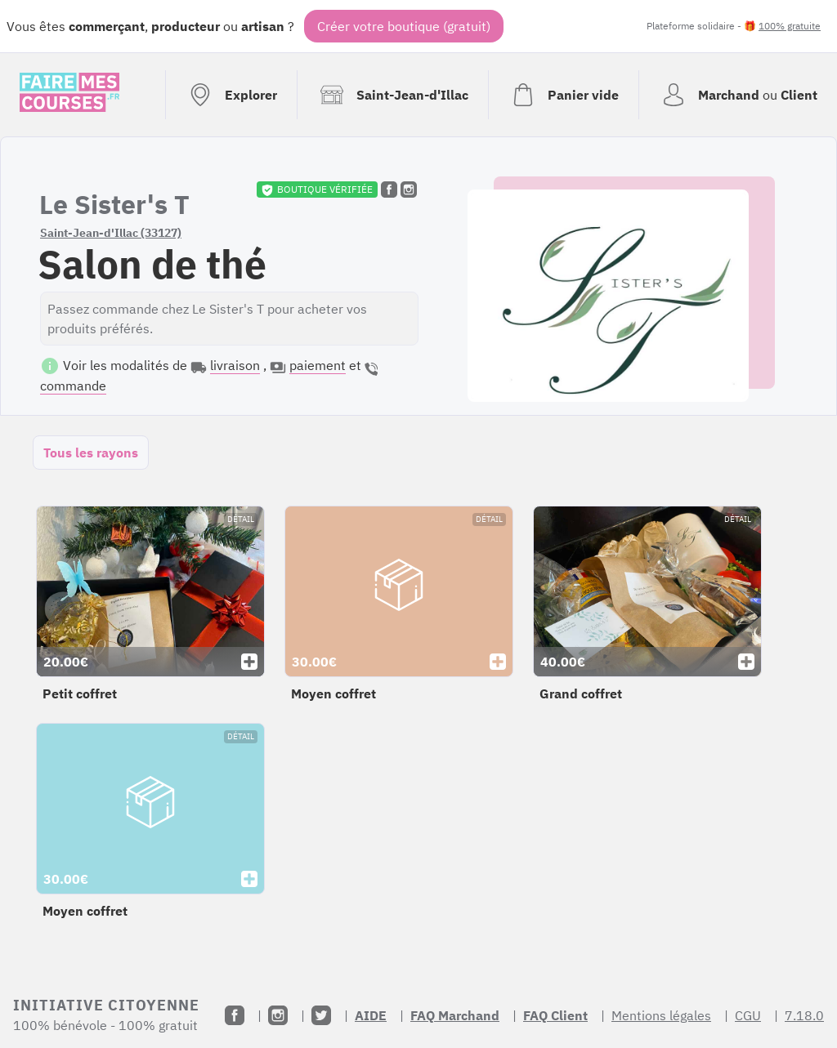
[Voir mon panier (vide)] (563, 94)
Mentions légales (661, 1015)
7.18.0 (804, 1015)
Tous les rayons (90, 452)
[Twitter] (321, 1015)
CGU (748, 1015)
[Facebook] (234, 1015)
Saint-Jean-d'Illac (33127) (110, 232)
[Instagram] (278, 1015)
